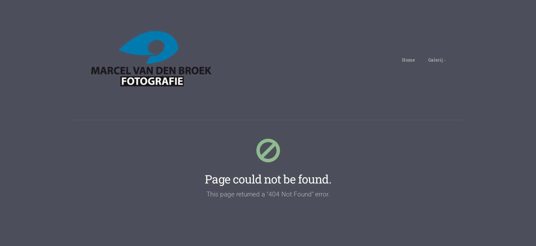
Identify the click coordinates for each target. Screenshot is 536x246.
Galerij (435, 60)
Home (408, 60)
